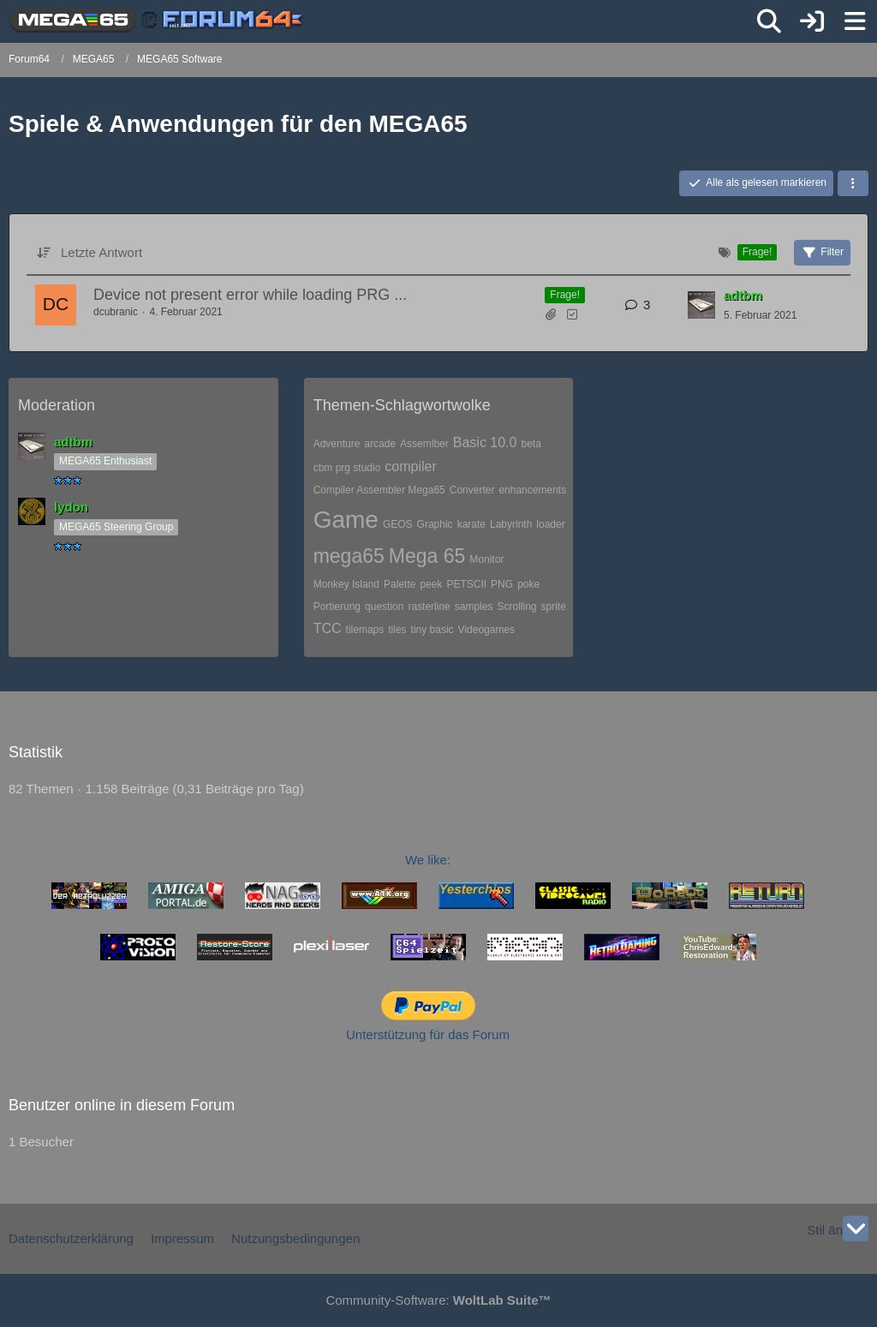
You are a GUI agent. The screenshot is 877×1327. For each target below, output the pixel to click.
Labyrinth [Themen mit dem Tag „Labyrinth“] (511, 524)
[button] (853, 183)
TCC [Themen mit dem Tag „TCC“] (327, 628)
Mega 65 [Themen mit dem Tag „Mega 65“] (427, 556)
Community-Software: (438, 1300)
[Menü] (855, 21)
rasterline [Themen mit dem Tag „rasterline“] (429, 607)
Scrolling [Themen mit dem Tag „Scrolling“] (516, 607)
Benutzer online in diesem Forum (122, 1105)
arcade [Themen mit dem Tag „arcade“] (380, 444)
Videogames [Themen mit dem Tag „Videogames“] (487, 630)
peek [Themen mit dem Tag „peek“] (431, 584)
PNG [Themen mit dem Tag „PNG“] (502, 584)
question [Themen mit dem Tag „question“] (384, 607)
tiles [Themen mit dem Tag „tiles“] (397, 630)
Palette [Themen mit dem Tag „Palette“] (399, 584)
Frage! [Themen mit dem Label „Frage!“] (565, 295)
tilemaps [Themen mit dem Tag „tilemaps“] (365, 630)
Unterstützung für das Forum (428, 1034)
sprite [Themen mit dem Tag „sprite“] (552, 607)
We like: (427, 859)
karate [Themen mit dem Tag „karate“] (471, 524)
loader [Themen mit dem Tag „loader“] (550, 524)
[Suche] (769, 21)
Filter (822, 253)
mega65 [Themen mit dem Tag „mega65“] (349, 556)
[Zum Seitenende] (855, 1228)
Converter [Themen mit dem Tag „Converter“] (472, 490)
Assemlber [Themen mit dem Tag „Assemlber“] (424, 444)
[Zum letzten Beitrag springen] (701, 305)
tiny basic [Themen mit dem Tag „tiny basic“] (432, 630)
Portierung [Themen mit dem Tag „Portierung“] (337, 607)
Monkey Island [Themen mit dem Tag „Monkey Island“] (346, 584)
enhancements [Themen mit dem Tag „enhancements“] (532, 490)
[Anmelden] (812, 21)
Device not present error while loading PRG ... (250, 294)
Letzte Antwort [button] (101, 252)
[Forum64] (157, 20)
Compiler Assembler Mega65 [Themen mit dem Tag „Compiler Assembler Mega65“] (379, 490)
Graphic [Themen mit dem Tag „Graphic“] (435, 524)
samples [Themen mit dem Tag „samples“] (474, 607)
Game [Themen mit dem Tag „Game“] (346, 519)
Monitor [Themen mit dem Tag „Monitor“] (486, 559)
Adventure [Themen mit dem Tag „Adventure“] (337, 444)
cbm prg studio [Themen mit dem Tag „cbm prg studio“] (347, 468)
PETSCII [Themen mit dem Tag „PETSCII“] (466, 584)
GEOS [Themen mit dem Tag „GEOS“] (398, 524)
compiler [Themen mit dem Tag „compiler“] (410, 466)
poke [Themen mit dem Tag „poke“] (528, 584)
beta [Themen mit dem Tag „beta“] (530, 444)
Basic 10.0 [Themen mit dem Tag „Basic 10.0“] (485, 442)
